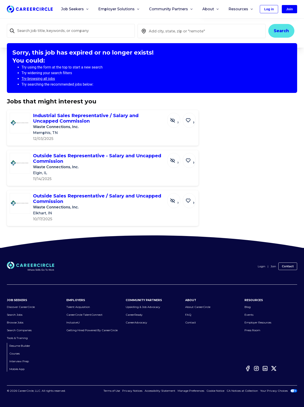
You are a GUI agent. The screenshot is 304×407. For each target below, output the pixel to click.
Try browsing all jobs (38, 78)
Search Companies (19, 330)
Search (281, 30)
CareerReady (134, 314)
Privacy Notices (132, 390)
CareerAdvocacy (136, 322)
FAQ (188, 314)
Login (261, 266)
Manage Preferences (191, 390)
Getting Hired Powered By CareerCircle (92, 330)
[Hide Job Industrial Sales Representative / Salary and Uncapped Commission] (177, 118)
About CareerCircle (197, 307)
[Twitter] (274, 368)
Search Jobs (14, 314)
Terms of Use (111, 390)
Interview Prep (19, 361)
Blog (247, 307)
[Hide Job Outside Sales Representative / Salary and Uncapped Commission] (177, 198)
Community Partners (171, 9)
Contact (288, 266)
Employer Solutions (119, 9)
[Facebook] (247, 368)
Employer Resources (257, 322)
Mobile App (16, 369)
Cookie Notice (215, 390)
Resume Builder (19, 345)
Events (248, 314)
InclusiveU (73, 322)
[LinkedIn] (265, 368)
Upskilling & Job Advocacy (143, 307)
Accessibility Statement (160, 390)
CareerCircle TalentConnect (84, 314)
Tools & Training (17, 338)
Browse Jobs (15, 322)
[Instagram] (256, 368)
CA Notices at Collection (242, 390)
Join (273, 266)
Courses (14, 353)
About (210, 9)
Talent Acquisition (78, 307)
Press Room (252, 330)
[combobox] (202, 31)
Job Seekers (75, 9)
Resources (240, 9)
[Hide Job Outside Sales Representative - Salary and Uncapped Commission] (177, 158)
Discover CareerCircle (21, 307)
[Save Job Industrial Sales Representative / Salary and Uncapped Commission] (190, 118)
